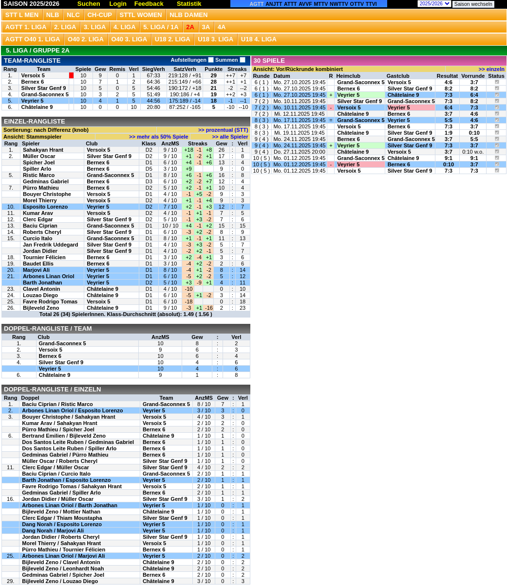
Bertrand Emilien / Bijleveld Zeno (64, 436)
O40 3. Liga (129, 39)
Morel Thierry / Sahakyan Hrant (61, 543)
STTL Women (141, 14)
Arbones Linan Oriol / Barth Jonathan (69, 505)
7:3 (448, 95)
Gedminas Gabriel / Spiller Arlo (61, 493)
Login (118, 3)
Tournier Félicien (44, 257)
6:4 (474, 95)
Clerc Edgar (38, 219)
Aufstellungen (192, 60)
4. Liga (124, 27)
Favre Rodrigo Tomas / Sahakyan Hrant (72, 486)
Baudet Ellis (38, 263)
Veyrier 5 (32, 101)
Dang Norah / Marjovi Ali (53, 530)
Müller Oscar (39, 156)
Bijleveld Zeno (41, 308)
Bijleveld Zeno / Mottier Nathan (61, 511)
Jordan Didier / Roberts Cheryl (60, 537)
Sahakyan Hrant (43, 150)
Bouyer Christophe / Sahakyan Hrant (68, 417)
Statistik (189, 3)
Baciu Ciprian (40, 226)
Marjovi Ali (36, 270)
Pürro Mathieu (41, 188)
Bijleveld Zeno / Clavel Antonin (61, 562)
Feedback (149, 3)
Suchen (88, 3)
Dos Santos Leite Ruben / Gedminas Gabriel (78, 442)
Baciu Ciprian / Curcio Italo (56, 474)
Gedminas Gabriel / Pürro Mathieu (65, 455)
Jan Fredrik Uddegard (50, 245)
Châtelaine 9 (37, 107)
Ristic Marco (39, 175)
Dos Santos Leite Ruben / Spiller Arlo (69, 448)
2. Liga (65, 27)
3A (206, 27)
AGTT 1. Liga (26, 27)
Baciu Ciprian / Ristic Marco (57, 404)
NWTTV (339, 4)
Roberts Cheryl (42, 232)
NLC (73, 14)
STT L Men (21, 14)
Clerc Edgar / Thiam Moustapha (62, 518)
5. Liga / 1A (160, 27)
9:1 (448, 158)
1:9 (448, 133)
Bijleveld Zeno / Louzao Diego (60, 581)
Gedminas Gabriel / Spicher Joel (63, 575)
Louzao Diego (40, 295)
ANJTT (273, 4)
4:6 (448, 82)
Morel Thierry (40, 200)
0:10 (474, 133)
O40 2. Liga (86, 39)
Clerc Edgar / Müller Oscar (55, 467)
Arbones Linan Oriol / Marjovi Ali (63, 556)
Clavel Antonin (41, 289)
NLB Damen (188, 14)
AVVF (305, 4)
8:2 (448, 88)
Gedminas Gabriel (46, 181)
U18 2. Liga (172, 39)
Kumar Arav (38, 213)
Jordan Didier (40, 251)
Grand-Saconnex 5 (45, 94)
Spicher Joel (39, 162)
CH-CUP (99, 14)
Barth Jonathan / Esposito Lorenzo (66, 480)
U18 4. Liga (259, 39)
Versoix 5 (33, 75)
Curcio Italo (38, 238)
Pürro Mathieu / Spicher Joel (58, 429)
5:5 (448, 120)
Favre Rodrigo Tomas (50, 301)
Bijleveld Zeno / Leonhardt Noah (63, 568)
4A (222, 27)
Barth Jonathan (42, 282)
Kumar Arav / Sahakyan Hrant (59, 423)
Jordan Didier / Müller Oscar (58, 499)
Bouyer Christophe (47, 194)
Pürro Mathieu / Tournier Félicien (63, 549)
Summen (229, 60)
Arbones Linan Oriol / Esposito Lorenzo (72, 410)
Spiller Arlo (37, 169)
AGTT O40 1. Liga (32, 39)
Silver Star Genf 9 (43, 88)
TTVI (371, 4)
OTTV (357, 4)
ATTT (290, 4)
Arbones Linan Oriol (49, 276)
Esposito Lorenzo (45, 207)
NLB (52, 14)
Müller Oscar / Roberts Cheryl (59, 461)
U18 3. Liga (215, 39)
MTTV (321, 4)
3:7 (474, 82)
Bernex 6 (32, 82)
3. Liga (95, 27)
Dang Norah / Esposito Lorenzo (62, 524)
